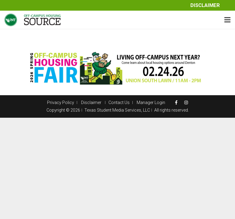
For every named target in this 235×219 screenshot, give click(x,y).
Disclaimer (205, 5)
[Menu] (227, 19)
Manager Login (151, 102)
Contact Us (119, 102)
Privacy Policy (60, 102)
